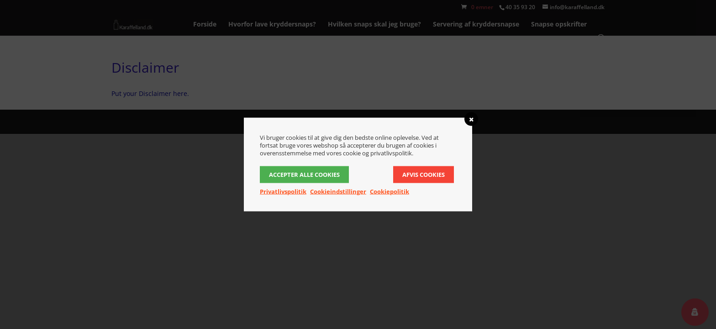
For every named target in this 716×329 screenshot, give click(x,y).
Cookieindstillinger (338, 191)
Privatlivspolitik (283, 191)
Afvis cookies (423, 174)
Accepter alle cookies (304, 174)
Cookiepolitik (389, 191)
